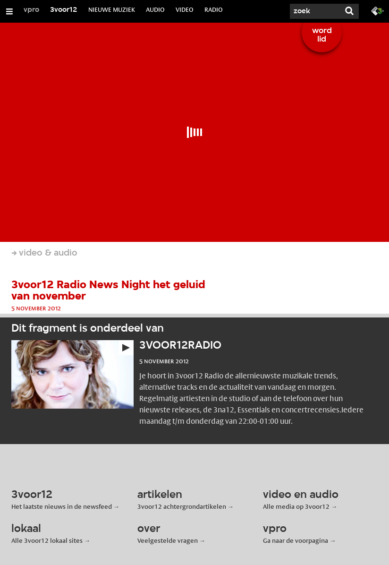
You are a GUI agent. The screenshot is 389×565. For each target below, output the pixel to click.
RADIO (213, 9)
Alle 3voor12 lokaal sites (47, 540)
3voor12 (63, 10)
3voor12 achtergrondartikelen (181, 506)
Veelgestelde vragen (167, 540)
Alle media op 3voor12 (296, 506)
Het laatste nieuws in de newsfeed (61, 506)
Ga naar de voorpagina (295, 540)
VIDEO (185, 9)
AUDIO (155, 9)
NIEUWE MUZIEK (111, 9)
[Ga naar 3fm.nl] (377, 10)
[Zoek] (311, 11)
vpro (31, 10)
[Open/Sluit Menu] (9, 11)
